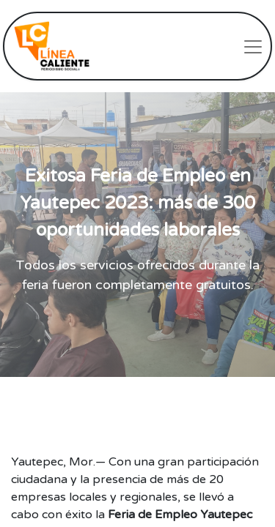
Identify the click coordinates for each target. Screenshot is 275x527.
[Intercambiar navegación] (253, 46)
